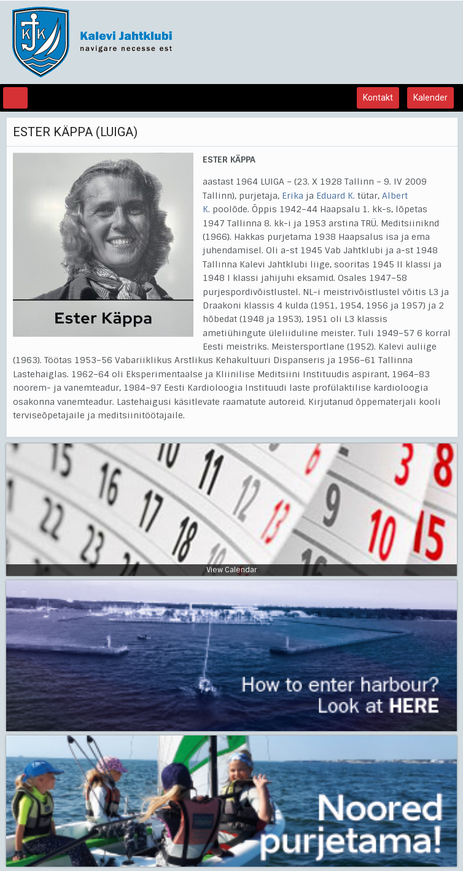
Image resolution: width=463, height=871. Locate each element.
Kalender (430, 97)
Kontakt (378, 97)
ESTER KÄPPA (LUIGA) (75, 132)
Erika (292, 195)
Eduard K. (335, 195)
